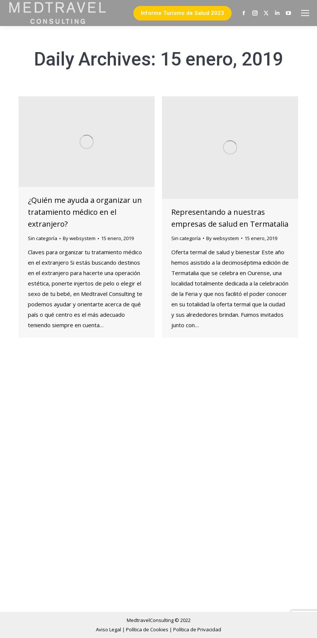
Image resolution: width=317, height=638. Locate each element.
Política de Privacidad (197, 629)
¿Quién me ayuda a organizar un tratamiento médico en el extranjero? (85, 212)
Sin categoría (42, 238)
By (79, 238)
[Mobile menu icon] (305, 13)
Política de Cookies (147, 629)
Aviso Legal (109, 629)
